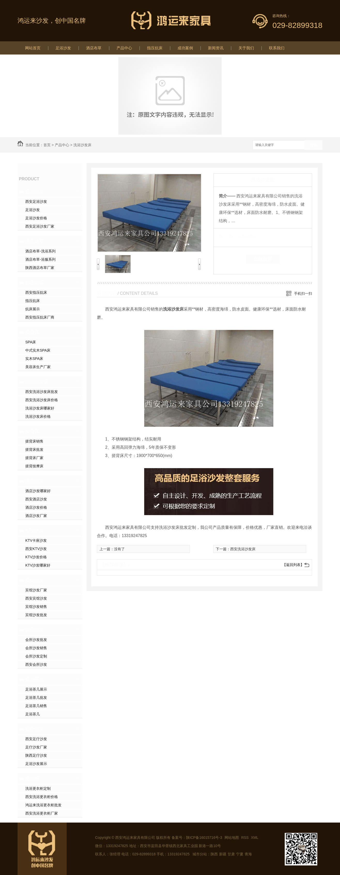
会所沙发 (34, 629)
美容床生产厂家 (38, 367)
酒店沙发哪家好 (38, 491)
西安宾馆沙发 (36, 598)
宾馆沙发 (34, 580)
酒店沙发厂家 (36, 516)
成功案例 (185, 48)
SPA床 (30, 342)
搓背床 (32, 431)
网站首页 (33, 48)
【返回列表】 (293, 565)
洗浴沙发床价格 (38, 416)
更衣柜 (32, 778)
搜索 (313, 145)
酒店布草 (94, 48)
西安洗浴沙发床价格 (41, 400)
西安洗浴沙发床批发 (41, 392)
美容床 (32, 332)
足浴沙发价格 (36, 218)
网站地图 (232, 837)
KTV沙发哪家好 (37, 565)
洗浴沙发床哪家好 (39, 408)
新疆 (222, 854)
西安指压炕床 (36, 292)
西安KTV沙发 (36, 549)
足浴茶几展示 (36, 689)
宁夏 (239, 854)
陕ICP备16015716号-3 (204, 837)
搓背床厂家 (34, 458)
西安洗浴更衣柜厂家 (41, 813)
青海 (248, 854)
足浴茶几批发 (36, 697)
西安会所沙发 (36, 664)
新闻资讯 (215, 48)
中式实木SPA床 (37, 350)
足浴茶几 (34, 679)
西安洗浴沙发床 (243, 549)
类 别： (228, 236)
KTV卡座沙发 (36, 540)
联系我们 (276, 48)
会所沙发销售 (36, 648)
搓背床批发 (34, 449)
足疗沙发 (34, 729)
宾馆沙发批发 (36, 615)
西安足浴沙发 (36, 201)
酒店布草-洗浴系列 (40, 251)
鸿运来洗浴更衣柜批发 (43, 805)
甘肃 (231, 854)
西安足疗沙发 (36, 739)
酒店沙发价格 (36, 507)
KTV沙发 (34, 530)
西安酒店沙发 (36, 499)
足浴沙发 (63, 48)
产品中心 (124, 48)
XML (254, 837)
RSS (245, 837)
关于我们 (246, 48)
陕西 (214, 854)
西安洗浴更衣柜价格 (41, 797)
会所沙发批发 (36, 640)
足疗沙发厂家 (36, 747)
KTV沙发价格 (36, 557)
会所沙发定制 (36, 656)
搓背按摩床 (34, 466)
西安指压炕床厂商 (39, 317)
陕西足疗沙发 (36, 755)
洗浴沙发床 (82, 145)
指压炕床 (155, 48)
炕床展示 (32, 309)
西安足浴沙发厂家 (39, 226)
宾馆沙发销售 (36, 607)
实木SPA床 (34, 359)
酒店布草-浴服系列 (40, 259)
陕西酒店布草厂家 (39, 268)
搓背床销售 (34, 441)
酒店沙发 (34, 481)
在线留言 (262, 259)
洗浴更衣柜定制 (38, 788)
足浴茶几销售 (36, 706)
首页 (47, 145)
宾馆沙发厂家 (36, 590)
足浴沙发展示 (36, 764)
